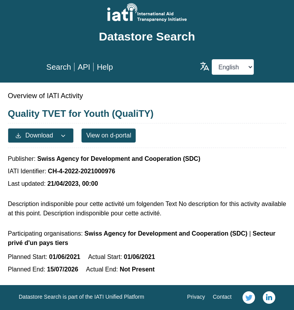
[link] (249, 297)
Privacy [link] (196, 297)
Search (58, 67)
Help (105, 67)
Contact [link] (222, 297)
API (84, 67)
